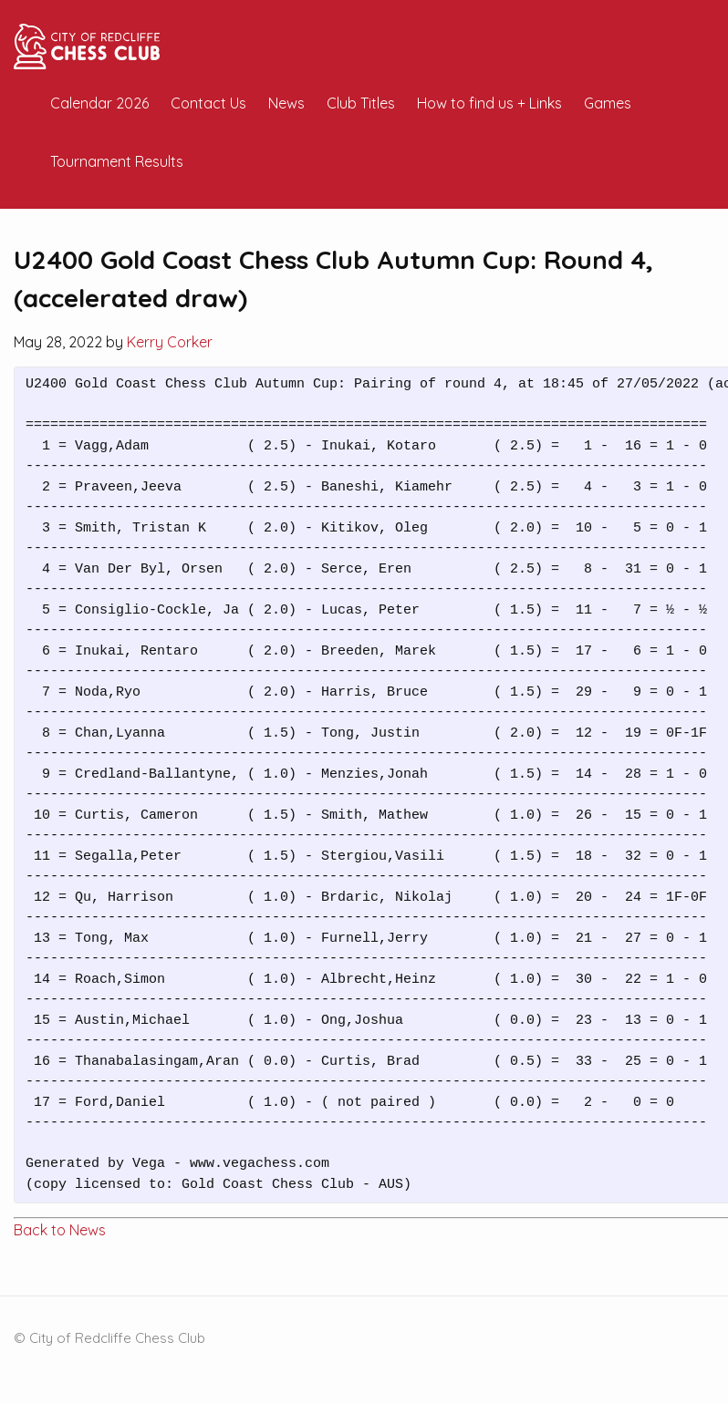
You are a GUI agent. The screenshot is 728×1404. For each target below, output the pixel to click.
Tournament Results (116, 161)
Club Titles (361, 103)
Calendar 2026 (99, 103)
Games (607, 103)
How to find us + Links (489, 103)
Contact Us (208, 103)
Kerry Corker (170, 342)
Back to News (60, 1230)
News (286, 103)
